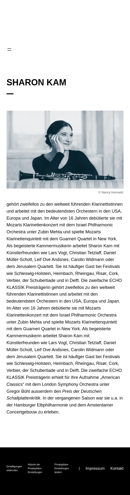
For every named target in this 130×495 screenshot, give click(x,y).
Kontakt (116, 468)
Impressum (95, 468)
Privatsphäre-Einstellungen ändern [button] (62, 468)
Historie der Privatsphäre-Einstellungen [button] (35, 468)
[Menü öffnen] (9, 49)
